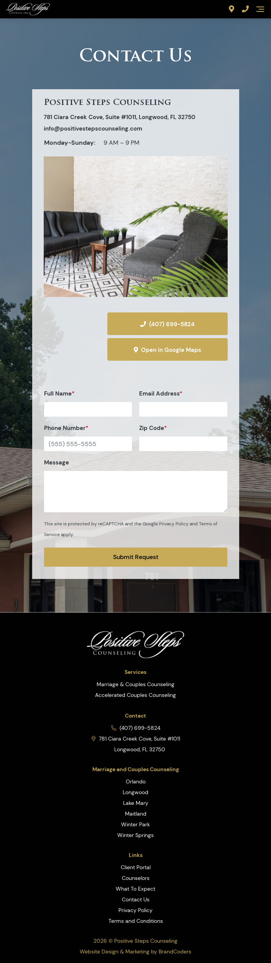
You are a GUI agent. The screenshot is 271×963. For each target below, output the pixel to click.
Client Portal (136, 867)
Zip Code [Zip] (183, 437)
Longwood (135, 792)
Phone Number (88, 437)
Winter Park (135, 824)
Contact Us (135, 899)
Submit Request (135, 557)
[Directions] (72, 335)
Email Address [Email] (183, 403)
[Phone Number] (245, 9)
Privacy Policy (174, 524)
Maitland (135, 813)
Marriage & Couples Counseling (135, 684)
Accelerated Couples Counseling (135, 695)
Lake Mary (135, 803)
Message (135, 485)
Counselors (135, 878)
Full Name (88, 403)
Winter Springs (135, 835)
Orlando (136, 781)
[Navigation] (260, 9)
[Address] (231, 9)
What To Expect (135, 888)
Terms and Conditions (135, 920)
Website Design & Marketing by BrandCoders (135, 951)
